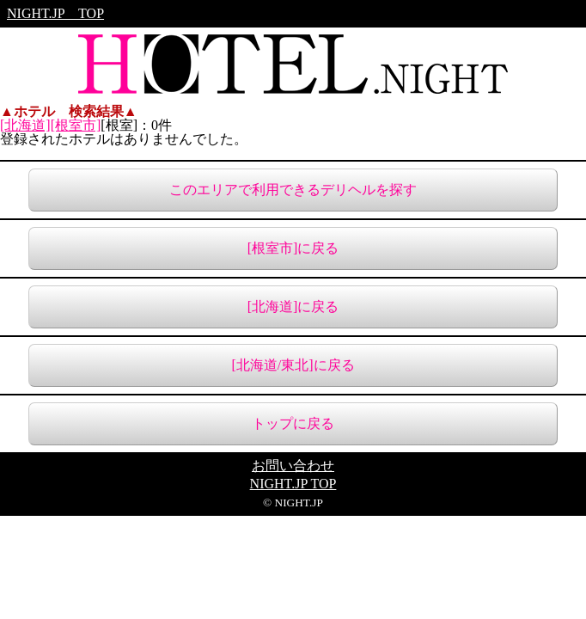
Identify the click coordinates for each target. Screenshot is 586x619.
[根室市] (76, 125)
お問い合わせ (293, 466)
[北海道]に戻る (293, 306)
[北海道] (25, 125)
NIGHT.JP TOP (55, 13)
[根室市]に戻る (293, 248)
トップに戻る (293, 423)
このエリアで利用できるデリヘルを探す (293, 189)
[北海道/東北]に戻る (292, 365)
